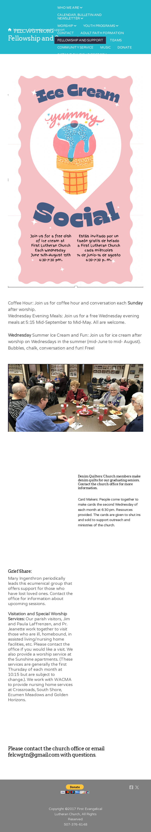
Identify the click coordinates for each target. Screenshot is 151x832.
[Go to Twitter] (137, 787)
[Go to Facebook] (131, 787)
